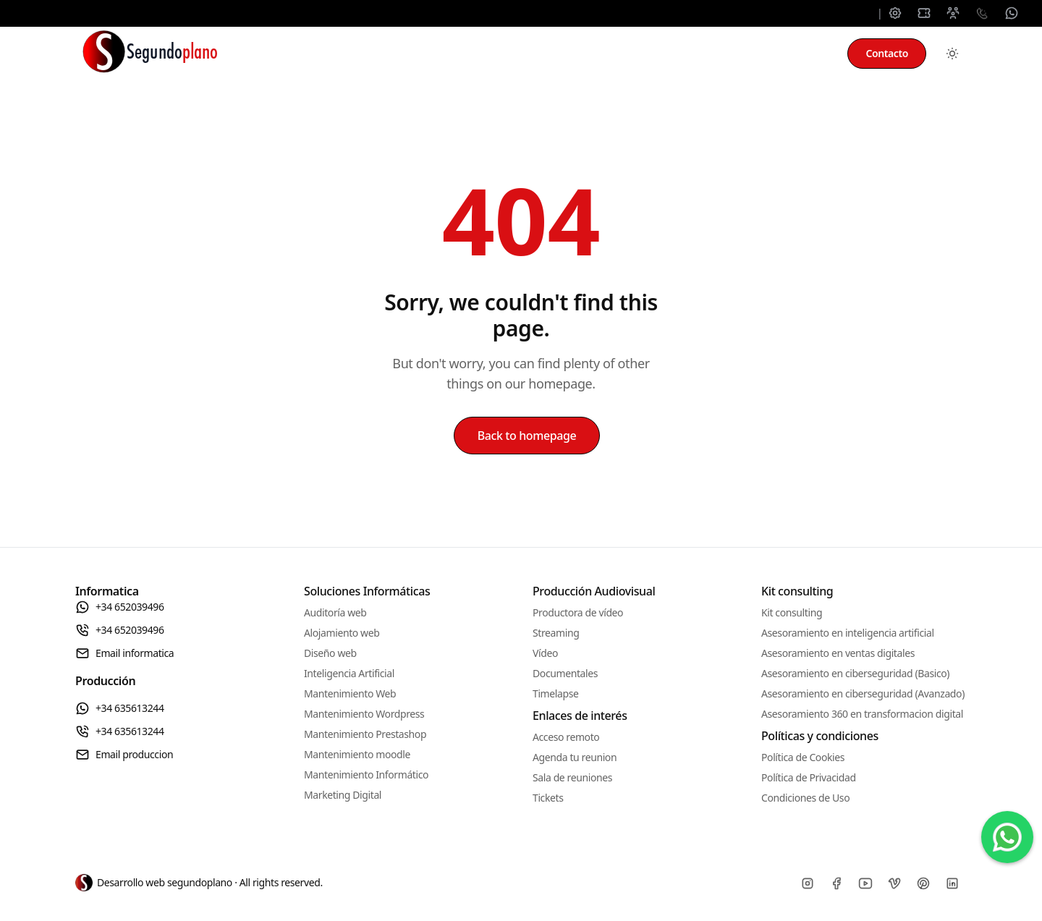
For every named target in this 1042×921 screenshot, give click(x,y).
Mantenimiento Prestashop (365, 734)
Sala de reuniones (572, 777)
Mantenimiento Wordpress (364, 714)
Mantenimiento (482, 53)
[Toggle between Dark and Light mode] (952, 53)
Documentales (565, 673)
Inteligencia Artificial (349, 673)
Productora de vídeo (578, 612)
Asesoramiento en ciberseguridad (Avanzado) (863, 693)
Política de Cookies (802, 757)
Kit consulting (751, 53)
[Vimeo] (894, 883)
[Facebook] (836, 883)
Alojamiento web (341, 633)
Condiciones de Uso (805, 798)
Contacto (886, 53)
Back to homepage (527, 435)
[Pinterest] (923, 883)
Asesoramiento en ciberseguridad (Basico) (855, 673)
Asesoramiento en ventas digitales (838, 653)
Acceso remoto (566, 737)
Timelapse (555, 693)
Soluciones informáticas (343, 53)
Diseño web (330, 653)
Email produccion (124, 754)
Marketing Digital (342, 795)
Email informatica (124, 653)
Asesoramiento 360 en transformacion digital (862, 714)
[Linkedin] (952, 883)
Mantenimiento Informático (366, 774)
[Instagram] (807, 883)
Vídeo (545, 653)
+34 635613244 (119, 708)
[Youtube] (865, 883)
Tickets (548, 798)
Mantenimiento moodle (357, 754)
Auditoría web (335, 612)
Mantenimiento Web (350, 693)
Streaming (556, 633)
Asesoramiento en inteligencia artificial (847, 633)
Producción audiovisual (618, 53)
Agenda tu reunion (575, 757)
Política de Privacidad (808, 777)
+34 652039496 (119, 607)
